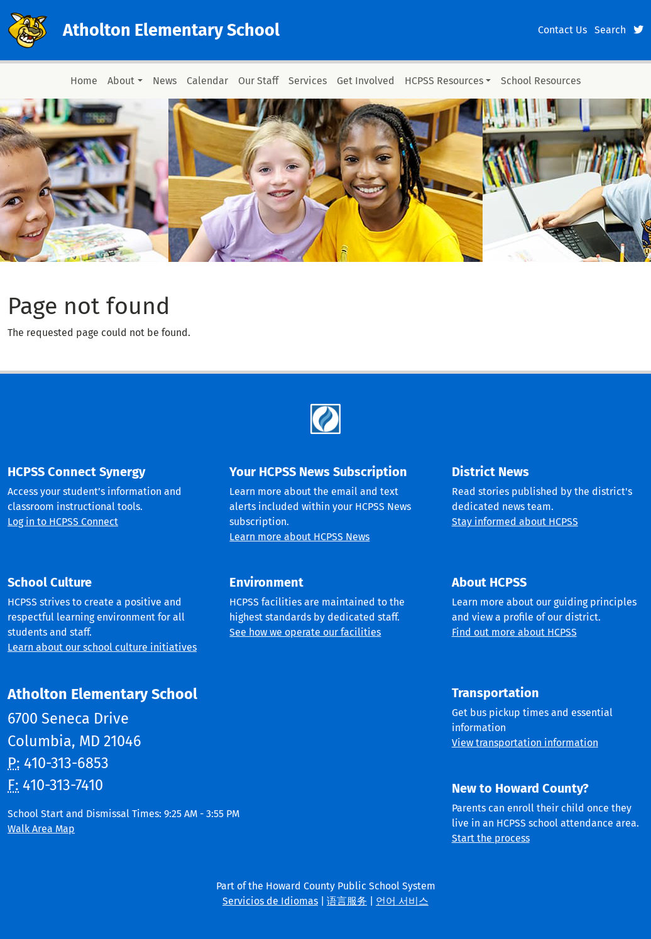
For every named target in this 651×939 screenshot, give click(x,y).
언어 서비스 (402, 901)
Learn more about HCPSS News (299, 537)
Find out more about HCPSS (514, 632)
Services (307, 81)
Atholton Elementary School (171, 30)
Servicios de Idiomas (270, 901)
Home (83, 81)
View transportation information (525, 743)
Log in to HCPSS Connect (63, 522)
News (165, 81)
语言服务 (347, 901)
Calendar (207, 81)
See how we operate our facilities (305, 632)
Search (610, 30)
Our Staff (258, 81)
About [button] (120, 81)
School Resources (541, 81)
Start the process (491, 838)
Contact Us (562, 30)
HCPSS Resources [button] (444, 81)
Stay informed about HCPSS (515, 522)
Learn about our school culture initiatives (102, 647)
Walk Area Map (41, 829)
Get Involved (366, 81)
